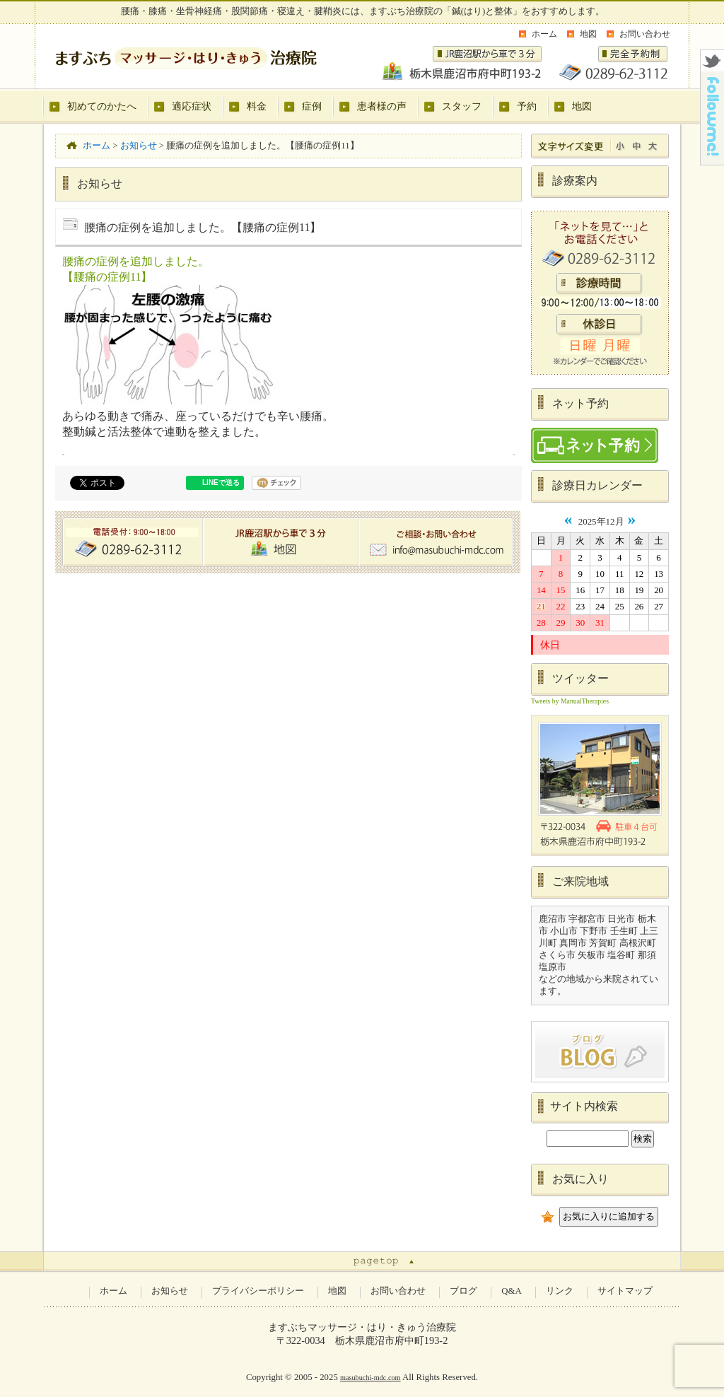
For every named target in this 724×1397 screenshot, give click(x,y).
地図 (588, 34)
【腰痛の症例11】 (107, 277)
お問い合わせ (644, 34)
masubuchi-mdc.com (370, 1377)
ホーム (544, 34)
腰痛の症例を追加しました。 (135, 261)
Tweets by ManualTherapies (570, 701)
